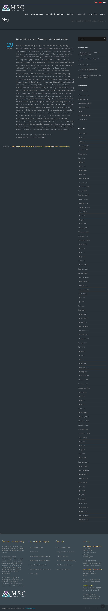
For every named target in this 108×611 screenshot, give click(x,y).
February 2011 (83, 367)
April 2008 (82, 499)
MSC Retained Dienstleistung (66, 560)
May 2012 (82, 306)
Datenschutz (34, 552)
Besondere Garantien (37, 547)
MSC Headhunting (30, 608)
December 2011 (84, 326)
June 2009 (82, 446)
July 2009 (82, 441)
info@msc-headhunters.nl (91, 596)
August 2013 (83, 244)
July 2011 (82, 347)
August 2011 (83, 343)
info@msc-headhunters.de (91, 580)
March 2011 (82, 363)
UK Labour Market (85, 65)
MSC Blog (80, 21)
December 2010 (84, 376)
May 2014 (82, 220)
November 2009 (84, 425)
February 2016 (83, 174)
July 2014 (82, 215)
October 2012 (83, 285)
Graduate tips (83, 99)
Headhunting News (85, 103)
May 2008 (82, 495)
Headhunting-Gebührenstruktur (40, 560)
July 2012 (82, 298)
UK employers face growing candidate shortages (88, 70)
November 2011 (84, 331)
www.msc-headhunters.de (91, 582)
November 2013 (84, 232)
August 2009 (83, 437)
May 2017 (82, 138)
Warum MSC (92, 14)
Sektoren (70, 14)
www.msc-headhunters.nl (91, 598)
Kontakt (102, 14)
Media (81, 111)
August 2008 (83, 483)
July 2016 (82, 158)
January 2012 (83, 322)
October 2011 (83, 335)
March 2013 (82, 265)
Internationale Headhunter (55, 14)
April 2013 (82, 261)
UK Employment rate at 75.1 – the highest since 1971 (90, 54)
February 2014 (83, 228)
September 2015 (84, 187)
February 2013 (83, 269)
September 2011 (84, 339)
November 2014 (84, 199)
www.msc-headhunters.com (92, 565)
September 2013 (84, 240)
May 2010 (82, 404)
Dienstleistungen (37, 14)
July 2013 (82, 248)
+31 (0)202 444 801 (89, 594)
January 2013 (83, 273)
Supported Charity (85, 115)
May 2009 (82, 450)
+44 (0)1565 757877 (89, 561)
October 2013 (83, 236)
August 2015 (83, 191)
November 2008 (84, 474)
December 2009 (84, 421)
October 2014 (83, 203)
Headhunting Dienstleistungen (40, 556)
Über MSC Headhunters (64, 565)
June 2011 (82, 351)
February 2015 (83, 195)
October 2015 (83, 183)
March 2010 (82, 413)
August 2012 (83, 294)
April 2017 (82, 142)
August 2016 (83, 154)
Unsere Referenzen (63, 569)
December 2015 (84, 179)
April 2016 (82, 166)
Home (26, 14)
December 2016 (84, 146)
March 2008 (82, 503)
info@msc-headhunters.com (92, 563)
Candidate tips (83, 91)
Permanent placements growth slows (89, 60)
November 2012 (84, 281)
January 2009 (83, 466)
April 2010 (82, 409)
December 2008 (84, 470)
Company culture (84, 95)
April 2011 (82, 359)
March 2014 (82, 224)
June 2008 (82, 491)
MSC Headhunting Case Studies (40, 569)
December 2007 (84, 515)
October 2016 (83, 150)
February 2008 (83, 507)
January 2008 (83, 511)
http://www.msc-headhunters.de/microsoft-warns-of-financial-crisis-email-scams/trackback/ (41, 147)
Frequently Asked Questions (66, 552)
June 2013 (82, 252)
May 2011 (82, 355)
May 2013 (82, 257)
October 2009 (83, 429)
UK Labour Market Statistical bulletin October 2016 (91, 76)
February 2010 (83, 417)
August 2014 (83, 211)
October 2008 (83, 478)
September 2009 (84, 433)
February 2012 (83, 318)
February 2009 (83, 462)
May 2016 (82, 162)
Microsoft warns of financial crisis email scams (42, 39)
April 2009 (82, 454)
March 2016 (82, 170)
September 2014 (84, 207)
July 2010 (82, 396)
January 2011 (83, 372)
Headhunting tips (84, 107)
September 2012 (84, 289)
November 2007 (84, 519)
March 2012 (82, 314)
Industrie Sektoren (63, 556)
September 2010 (84, 388)
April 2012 (82, 310)
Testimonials (81, 14)
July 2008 (82, 487)
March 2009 (82, 458)
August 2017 (83, 133)
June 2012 (82, 302)
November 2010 (84, 380)
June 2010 (82, 400)
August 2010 (83, 392)
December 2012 (84, 277)
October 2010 (83, 384)
